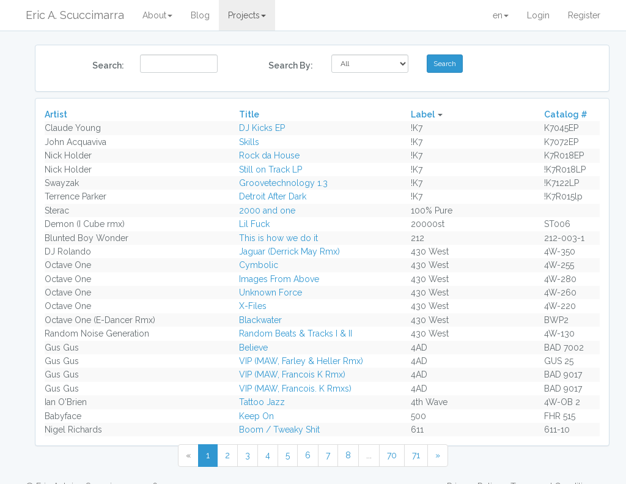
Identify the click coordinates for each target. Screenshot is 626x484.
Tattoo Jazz (262, 402)
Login (538, 15)
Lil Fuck (254, 224)
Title (249, 114)
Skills (249, 142)
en (501, 15)
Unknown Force (270, 292)
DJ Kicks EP (262, 128)
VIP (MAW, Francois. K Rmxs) (295, 388)
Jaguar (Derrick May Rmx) (289, 251)
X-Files (253, 306)
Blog (200, 15)
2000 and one (267, 210)
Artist (56, 114)
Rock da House (269, 155)
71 (416, 455)
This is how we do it (278, 238)
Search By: (290, 65)
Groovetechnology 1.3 (283, 183)
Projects (247, 15)
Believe (253, 347)
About (157, 15)
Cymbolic (258, 265)
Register (584, 15)
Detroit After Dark (272, 196)
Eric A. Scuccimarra (75, 15)
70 (392, 455)
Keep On (256, 416)
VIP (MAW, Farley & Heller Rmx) (301, 361)
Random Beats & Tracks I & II (295, 333)
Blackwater (260, 320)
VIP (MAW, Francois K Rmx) (292, 374)
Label (423, 114)
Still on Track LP (270, 169)
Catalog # (565, 114)
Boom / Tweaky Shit (279, 429)
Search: (108, 65)
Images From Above (279, 279)
